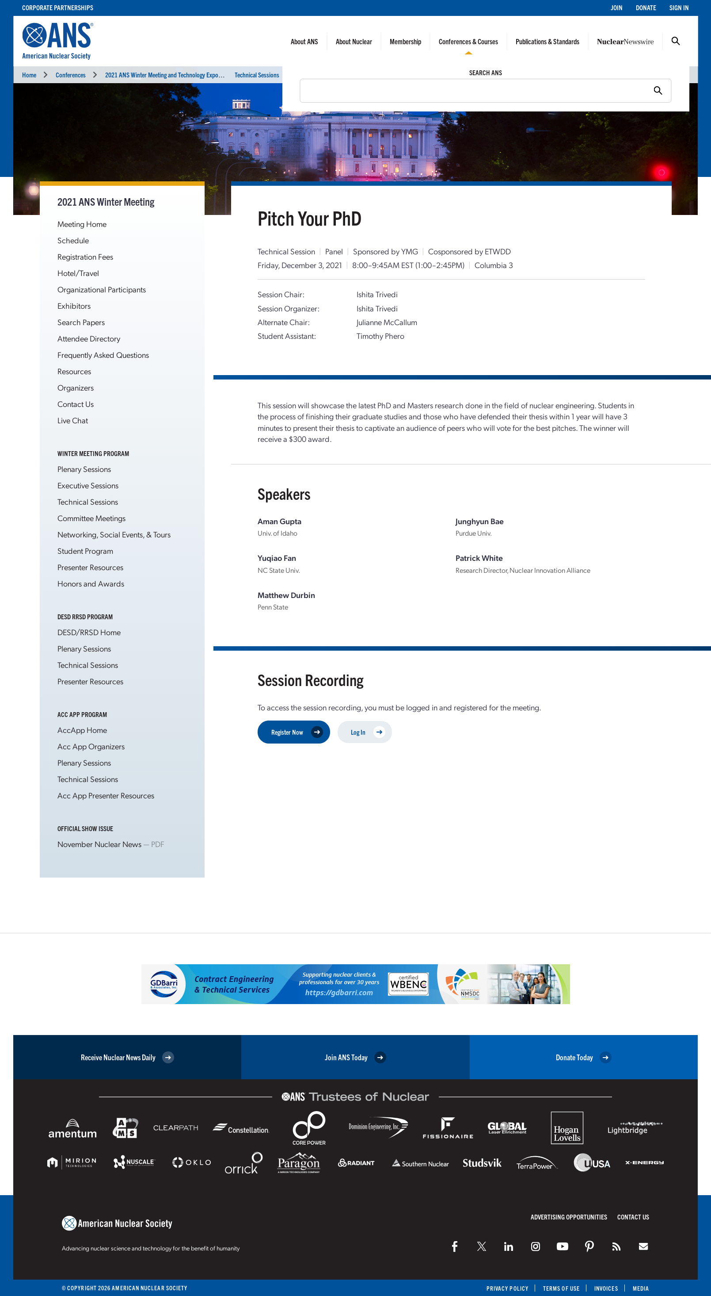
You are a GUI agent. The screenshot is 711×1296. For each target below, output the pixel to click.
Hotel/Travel (78, 273)
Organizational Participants (101, 289)
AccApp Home (82, 730)
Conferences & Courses (468, 41)
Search (675, 41)
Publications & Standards (547, 41)
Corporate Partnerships (57, 7)
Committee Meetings (91, 518)
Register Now (297, 732)
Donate (646, 7)
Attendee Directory (88, 338)
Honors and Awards (90, 583)
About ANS (304, 41)
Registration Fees (85, 256)
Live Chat (72, 420)
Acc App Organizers (91, 746)
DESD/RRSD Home (89, 632)
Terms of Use (561, 1288)
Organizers (75, 387)
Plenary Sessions (84, 469)
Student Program (85, 550)
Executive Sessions (87, 485)
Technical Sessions (257, 74)
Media (641, 1288)
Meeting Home (81, 224)
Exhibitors (74, 305)
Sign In (679, 7)
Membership (405, 41)
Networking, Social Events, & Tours (114, 534)
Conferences (71, 74)
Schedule (73, 240)
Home (29, 74)
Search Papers (81, 322)
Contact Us (75, 404)
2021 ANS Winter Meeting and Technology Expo (161, 74)
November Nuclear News (99, 844)
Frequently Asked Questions (103, 354)
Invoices (606, 1288)
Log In (368, 732)
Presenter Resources (90, 567)
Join (617, 7)
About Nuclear (354, 41)
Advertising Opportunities (569, 1216)
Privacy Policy (507, 1288)
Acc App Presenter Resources (105, 795)
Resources (74, 371)
